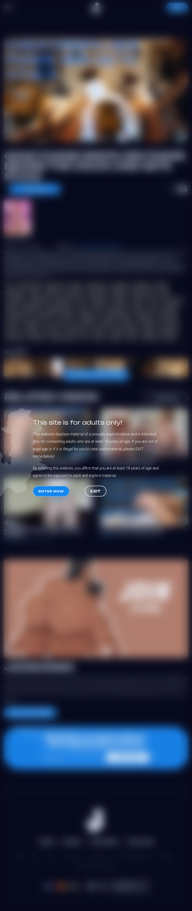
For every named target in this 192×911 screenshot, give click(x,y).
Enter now (51, 491)
